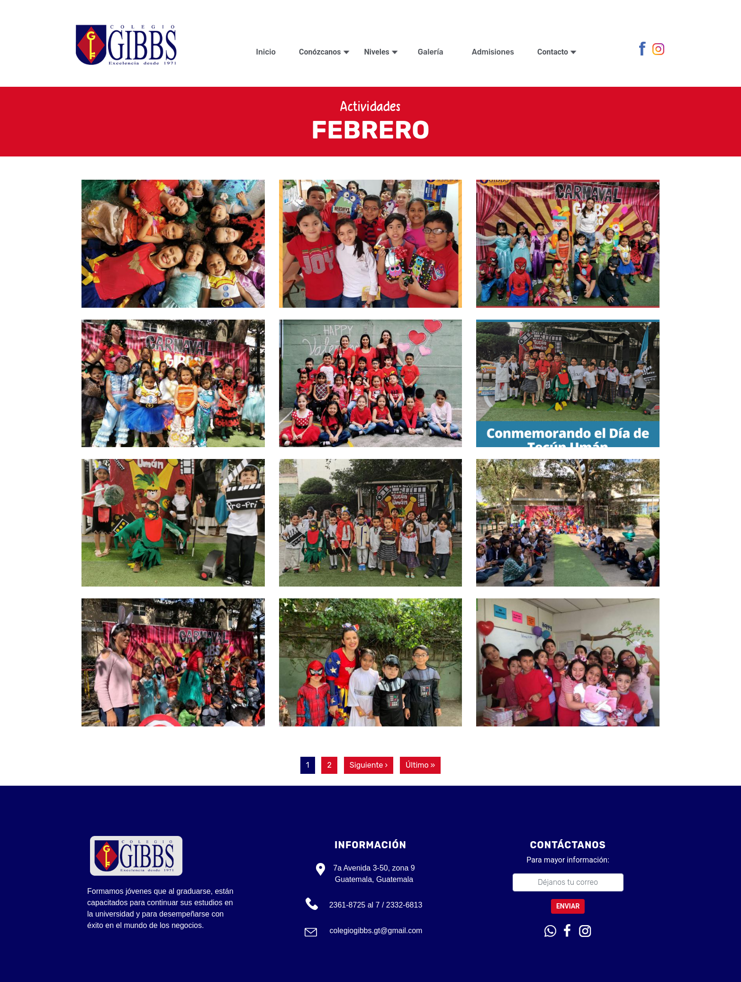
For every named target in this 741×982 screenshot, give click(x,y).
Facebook (644, 49)
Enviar (568, 906)
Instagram (659, 49)
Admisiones (493, 51)
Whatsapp (550, 931)
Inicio (266, 51)
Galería (430, 51)
